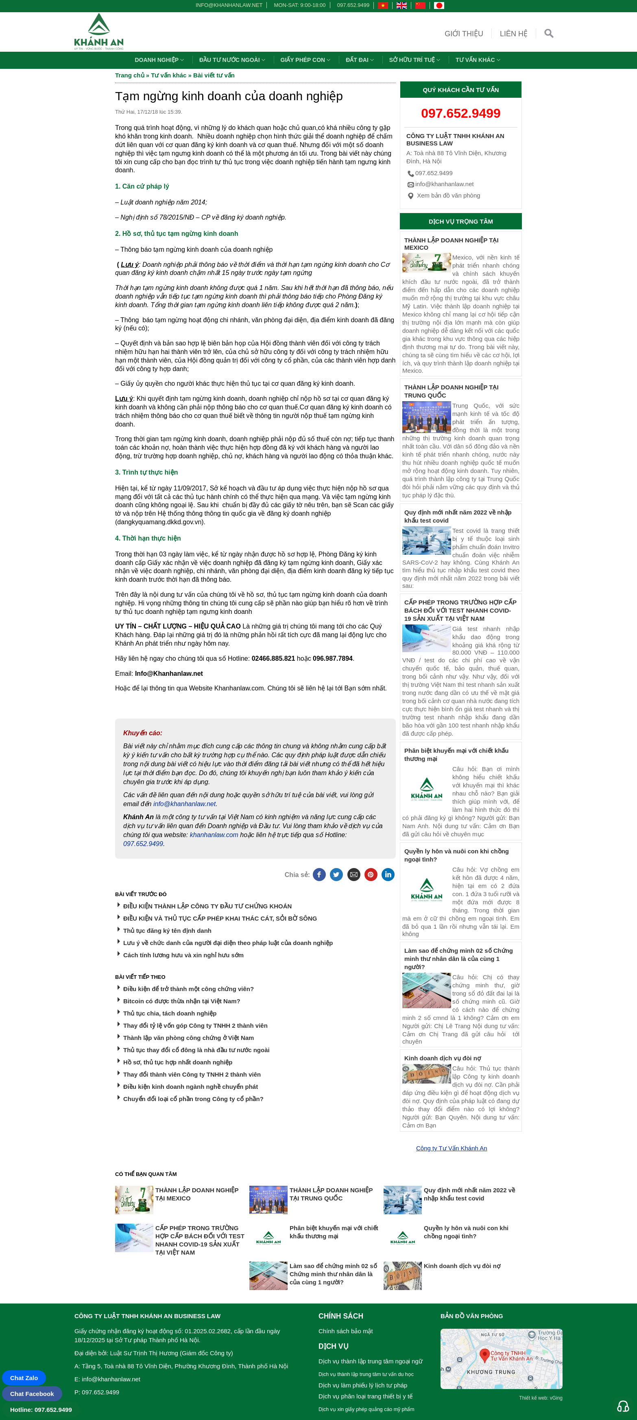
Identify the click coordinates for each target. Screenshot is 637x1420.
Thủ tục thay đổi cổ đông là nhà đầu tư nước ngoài (196, 1049)
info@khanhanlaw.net (228, 5)
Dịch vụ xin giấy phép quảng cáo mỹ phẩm (366, 1409)
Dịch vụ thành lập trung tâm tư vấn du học (366, 1374)
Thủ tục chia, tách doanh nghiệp (169, 1013)
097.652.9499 (353, 5)
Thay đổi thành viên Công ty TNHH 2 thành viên (192, 1074)
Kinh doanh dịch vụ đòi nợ (442, 1058)
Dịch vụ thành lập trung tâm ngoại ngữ (370, 1361)
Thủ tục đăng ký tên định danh (167, 930)
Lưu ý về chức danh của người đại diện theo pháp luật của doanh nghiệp (228, 942)
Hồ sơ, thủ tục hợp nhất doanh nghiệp (177, 1062)
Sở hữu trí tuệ (415, 60)
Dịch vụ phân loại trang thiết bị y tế (365, 1396)
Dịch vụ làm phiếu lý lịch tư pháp (362, 1385)
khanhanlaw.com (214, 834)
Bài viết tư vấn (214, 75)
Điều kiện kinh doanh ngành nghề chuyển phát (190, 1086)
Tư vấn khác (479, 60)
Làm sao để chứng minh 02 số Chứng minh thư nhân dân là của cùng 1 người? (458, 958)
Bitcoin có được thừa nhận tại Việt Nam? (181, 1001)
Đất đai (361, 60)
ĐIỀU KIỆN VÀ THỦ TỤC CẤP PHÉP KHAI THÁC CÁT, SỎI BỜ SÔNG (220, 918)
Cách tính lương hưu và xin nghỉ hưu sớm (183, 955)
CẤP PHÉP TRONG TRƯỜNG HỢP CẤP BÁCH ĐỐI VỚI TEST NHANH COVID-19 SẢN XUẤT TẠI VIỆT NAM (460, 610)
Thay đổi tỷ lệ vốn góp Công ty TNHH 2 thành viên (195, 1025)
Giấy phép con (307, 60)
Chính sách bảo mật (345, 1331)
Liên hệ (514, 34)
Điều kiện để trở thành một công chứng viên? (188, 988)
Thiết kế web (533, 1398)
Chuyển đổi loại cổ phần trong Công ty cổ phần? (193, 1098)
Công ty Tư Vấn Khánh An (451, 1148)
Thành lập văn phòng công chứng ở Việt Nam (188, 1037)
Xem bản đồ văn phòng (443, 195)
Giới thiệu (464, 34)
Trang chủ (129, 75)
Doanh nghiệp (160, 60)
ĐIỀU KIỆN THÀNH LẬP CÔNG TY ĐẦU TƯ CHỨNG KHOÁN (207, 906)
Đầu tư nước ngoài (233, 60)
